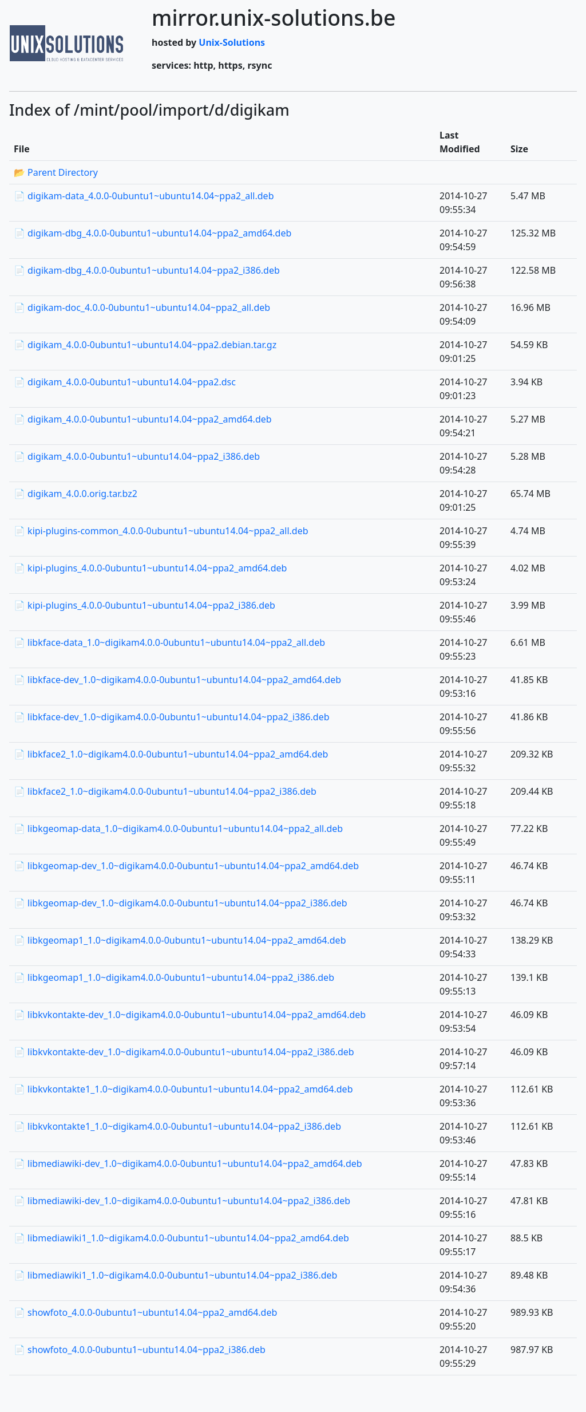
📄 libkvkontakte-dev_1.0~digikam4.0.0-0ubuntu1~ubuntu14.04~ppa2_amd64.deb (190, 1014)
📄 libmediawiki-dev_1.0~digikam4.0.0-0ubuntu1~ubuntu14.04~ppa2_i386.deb (182, 1200)
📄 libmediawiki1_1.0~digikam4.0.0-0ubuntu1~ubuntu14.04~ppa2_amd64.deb (181, 1238)
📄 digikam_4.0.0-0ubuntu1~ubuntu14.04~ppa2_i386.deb (137, 456)
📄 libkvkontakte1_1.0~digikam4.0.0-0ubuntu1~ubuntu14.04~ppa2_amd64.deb (183, 1089)
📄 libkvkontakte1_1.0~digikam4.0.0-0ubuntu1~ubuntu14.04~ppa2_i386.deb (177, 1126)
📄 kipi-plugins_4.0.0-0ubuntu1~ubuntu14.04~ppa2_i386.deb (144, 605)
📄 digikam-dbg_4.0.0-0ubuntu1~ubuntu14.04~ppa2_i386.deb (147, 270)
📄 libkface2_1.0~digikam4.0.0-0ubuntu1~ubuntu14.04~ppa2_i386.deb (165, 791)
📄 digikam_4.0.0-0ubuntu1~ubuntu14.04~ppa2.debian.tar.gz (145, 344)
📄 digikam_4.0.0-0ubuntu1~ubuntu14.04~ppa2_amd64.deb (143, 419)
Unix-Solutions (232, 42)
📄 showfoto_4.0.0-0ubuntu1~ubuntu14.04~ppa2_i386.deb (140, 1349)
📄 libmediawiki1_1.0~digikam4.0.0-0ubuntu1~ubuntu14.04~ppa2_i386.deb (175, 1275)
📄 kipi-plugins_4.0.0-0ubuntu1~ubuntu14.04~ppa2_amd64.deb (150, 568)
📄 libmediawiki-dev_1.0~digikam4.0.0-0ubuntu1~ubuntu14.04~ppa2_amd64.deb (188, 1163)
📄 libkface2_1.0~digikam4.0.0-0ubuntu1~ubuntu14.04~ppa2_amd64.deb (171, 754)
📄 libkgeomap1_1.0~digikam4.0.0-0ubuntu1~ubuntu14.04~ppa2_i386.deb (174, 977)
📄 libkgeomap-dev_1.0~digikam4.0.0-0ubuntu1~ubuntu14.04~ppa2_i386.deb (180, 903)
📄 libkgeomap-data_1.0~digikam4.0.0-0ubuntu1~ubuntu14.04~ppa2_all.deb (178, 828)
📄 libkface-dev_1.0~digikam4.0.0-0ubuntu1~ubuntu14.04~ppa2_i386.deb (172, 717)
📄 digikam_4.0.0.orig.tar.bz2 (75, 493)
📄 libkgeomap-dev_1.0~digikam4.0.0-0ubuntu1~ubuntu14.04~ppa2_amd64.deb (186, 865)
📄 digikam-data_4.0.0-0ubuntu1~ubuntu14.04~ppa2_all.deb (144, 196)
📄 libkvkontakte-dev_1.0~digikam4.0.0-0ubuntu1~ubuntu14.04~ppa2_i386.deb (184, 1052)
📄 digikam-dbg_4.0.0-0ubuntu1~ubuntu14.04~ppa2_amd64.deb (152, 233)
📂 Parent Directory (56, 172)
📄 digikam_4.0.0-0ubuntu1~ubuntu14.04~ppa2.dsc (125, 382)
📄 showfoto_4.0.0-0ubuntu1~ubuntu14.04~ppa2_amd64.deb (145, 1312)
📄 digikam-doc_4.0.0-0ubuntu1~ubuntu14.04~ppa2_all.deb (142, 307)
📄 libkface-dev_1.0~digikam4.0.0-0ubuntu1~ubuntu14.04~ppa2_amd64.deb (177, 679)
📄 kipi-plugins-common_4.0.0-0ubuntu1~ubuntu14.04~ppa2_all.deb (161, 530)
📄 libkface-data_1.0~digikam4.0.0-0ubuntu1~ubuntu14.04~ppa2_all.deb (169, 642)
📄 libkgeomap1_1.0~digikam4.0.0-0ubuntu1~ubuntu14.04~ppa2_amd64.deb (180, 940)
